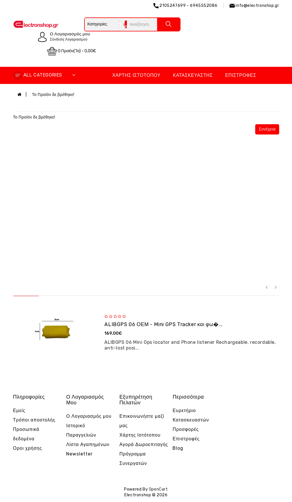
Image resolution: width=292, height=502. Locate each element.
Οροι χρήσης (27, 448)
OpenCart (158, 489)
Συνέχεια (267, 129)
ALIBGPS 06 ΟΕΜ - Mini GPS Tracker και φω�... (163, 324)
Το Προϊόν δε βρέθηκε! (53, 94)
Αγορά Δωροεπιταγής (143, 444)
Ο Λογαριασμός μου (88, 416)
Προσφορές (186, 429)
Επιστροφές (240, 75)
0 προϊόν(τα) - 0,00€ (71, 51)
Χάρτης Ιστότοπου (136, 75)
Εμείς (19, 410)
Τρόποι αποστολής (34, 420)
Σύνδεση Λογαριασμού (69, 39)
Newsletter (79, 454)
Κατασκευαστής (193, 75)
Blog (178, 448)
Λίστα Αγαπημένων (88, 444)
